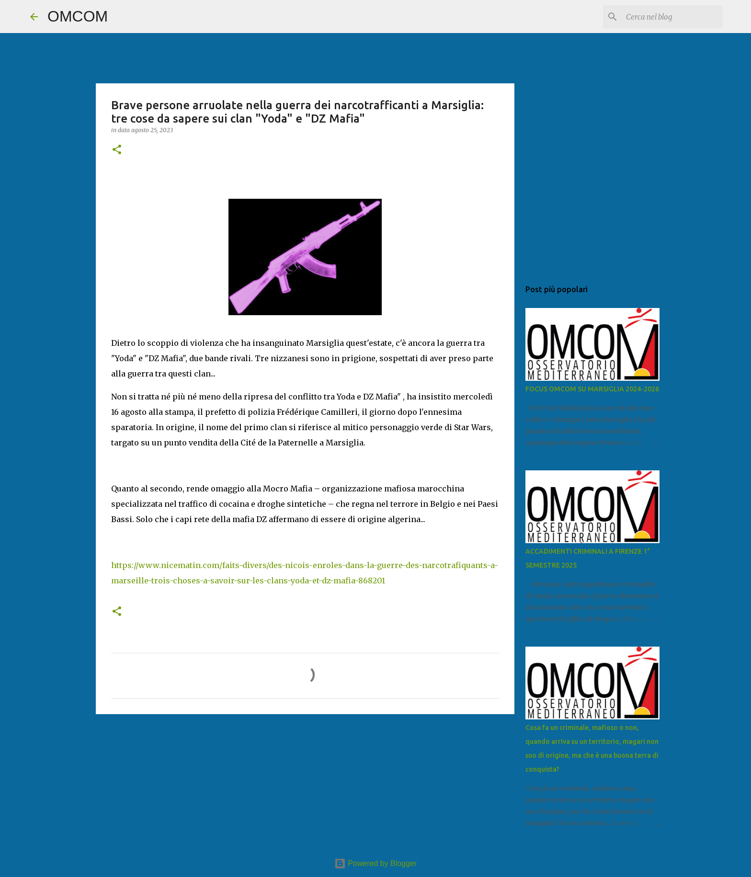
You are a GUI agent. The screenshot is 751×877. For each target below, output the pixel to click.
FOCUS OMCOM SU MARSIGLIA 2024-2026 (592, 389)
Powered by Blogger (375, 863)
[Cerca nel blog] (672, 16)
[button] (117, 150)
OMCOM (77, 16)
